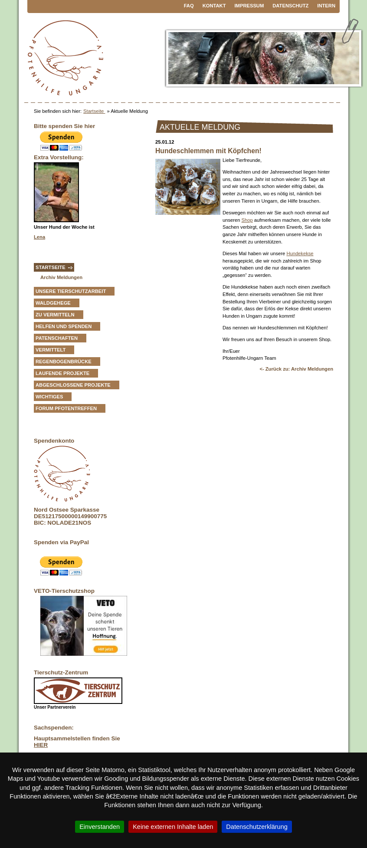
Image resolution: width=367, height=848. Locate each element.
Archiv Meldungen (61, 277)
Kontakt (214, 5)
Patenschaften (57, 338)
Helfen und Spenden (64, 326)
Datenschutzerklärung (257, 826)
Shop (247, 220)
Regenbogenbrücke (64, 361)
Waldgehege (53, 303)
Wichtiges (49, 396)
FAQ (189, 5)
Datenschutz (290, 5)
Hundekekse (299, 253)
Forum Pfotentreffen (66, 408)
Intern (326, 5)
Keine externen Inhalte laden (173, 826)
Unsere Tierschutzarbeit (71, 291)
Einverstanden (99, 826)
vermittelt (51, 349)
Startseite (94, 111)
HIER (41, 745)
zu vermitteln (55, 314)
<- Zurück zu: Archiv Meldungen (296, 368)
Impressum (249, 5)
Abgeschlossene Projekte (73, 385)
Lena (39, 237)
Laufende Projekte (62, 373)
